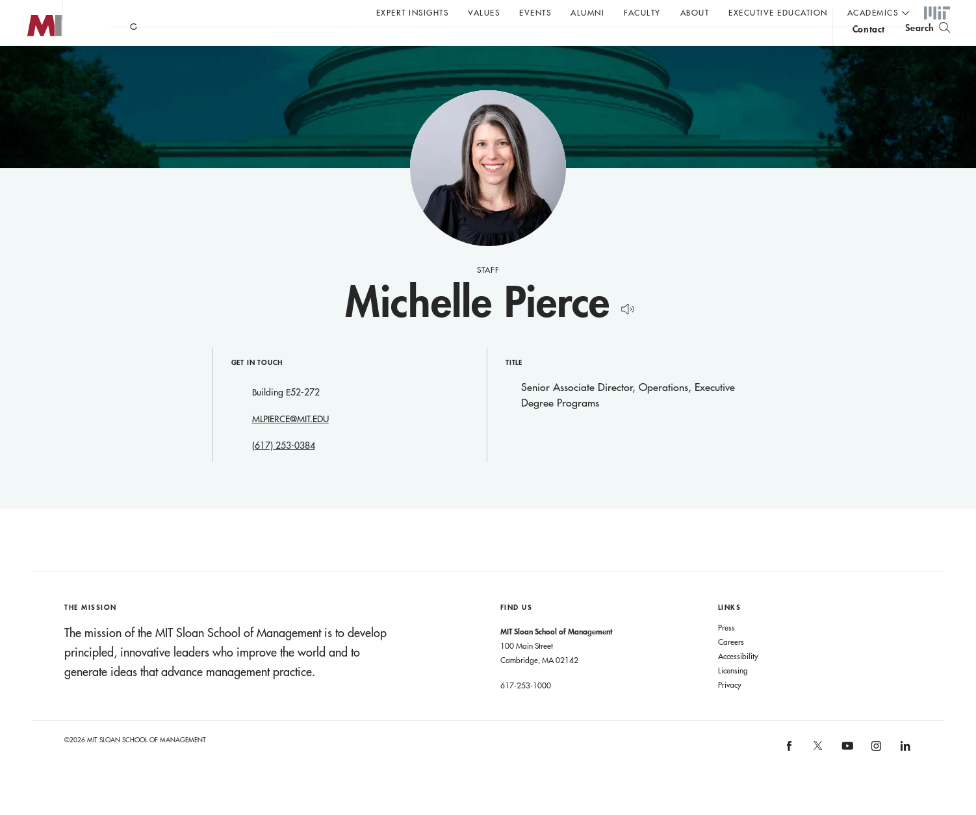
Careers (731, 667)
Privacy (729, 710)
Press (726, 653)
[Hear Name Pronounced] (624, 333)
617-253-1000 (525, 711)
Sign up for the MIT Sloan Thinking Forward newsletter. (440, 46)
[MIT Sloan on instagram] (875, 776)
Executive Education (778, 12)
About (695, 12)
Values (484, 12)
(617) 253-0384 (283, 471)
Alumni (587, 12)
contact (869, 48)
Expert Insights (412, 12)
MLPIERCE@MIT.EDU (290, 445)
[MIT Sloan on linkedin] (904, 776)
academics (873, 12)
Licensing (733, 696)
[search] (927, 45)
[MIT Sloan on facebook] (789, 776)
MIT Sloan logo (33, 64)
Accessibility (738, 682)
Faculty (642, 12)
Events (535, 12)
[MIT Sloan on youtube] (845, 778)
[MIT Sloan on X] (817, 776)
